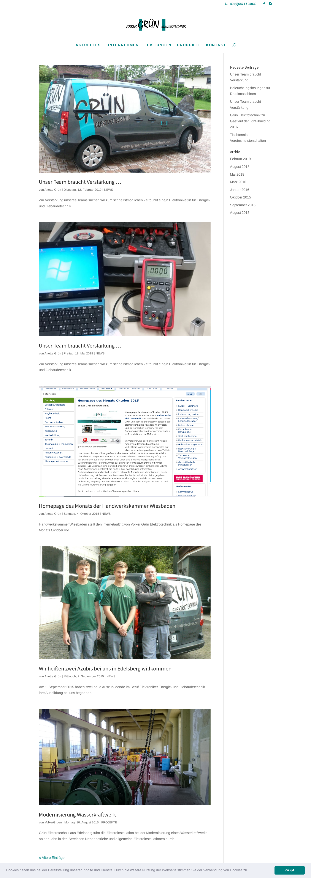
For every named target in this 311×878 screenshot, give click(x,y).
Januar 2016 (239, 190)
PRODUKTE (188, 45)
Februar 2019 (240, 159)
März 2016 (238, 182)
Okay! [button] (289, 870)
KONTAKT (216, 45)
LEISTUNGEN (157, 45)
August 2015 (239, 212)
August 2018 (239, 166)
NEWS (108, 189)
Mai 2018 (237, 174)
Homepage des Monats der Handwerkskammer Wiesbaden (107, 505)
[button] (249, 870)
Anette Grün (52, 189)
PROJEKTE (109, 822)
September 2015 (242, 205)
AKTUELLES (88, 45)
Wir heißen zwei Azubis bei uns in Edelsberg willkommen (105, 668)
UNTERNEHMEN (122, 45)
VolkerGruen (53, 822)
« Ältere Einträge (52, 857)
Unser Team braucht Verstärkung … (80, 181)
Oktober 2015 (240, 197)
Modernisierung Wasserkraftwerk (77, 814)
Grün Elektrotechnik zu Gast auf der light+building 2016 (250, 121)
